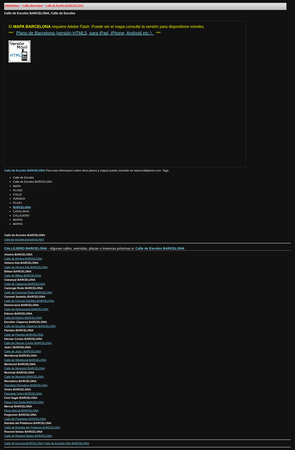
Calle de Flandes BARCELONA (23, 334)
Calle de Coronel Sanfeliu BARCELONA (29, 300)
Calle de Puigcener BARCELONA (25, 419)
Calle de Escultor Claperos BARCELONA (30, 326)
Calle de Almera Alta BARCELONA (26, 267)
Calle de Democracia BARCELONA (26, 309)
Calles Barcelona (32, 5)
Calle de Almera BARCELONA (23, 258)
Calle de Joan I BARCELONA (22, 351)
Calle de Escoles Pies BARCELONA (66, 443)
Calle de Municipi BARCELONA (24, 376)
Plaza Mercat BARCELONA (21, 410)
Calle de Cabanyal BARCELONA (24, 284)
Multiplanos (12, 5)
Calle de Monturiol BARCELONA (24, 368)
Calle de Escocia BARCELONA (23, 443)
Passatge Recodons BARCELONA (25, 385)
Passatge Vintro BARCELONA (23, 393)
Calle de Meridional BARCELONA (25, 360)
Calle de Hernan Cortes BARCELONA (28, 343)
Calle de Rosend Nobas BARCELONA (28, 435)
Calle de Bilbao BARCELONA (22, 275)
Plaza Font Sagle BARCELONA (24, 402)
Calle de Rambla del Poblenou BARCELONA (32, 427)
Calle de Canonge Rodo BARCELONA (28, 292)
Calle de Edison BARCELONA (23, 317)
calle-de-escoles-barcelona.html (24, 239)
